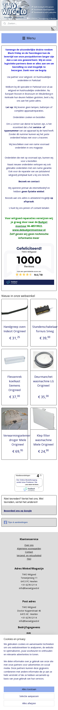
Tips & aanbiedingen (16, 522)
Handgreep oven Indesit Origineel (15, 329)
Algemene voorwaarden (29, 548)
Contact (29, 551)
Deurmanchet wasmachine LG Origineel (43, 381)
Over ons (29, 545)
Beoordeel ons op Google (18, 510)
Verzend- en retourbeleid (29, 555)
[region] (29, 662)
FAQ (29, 558)
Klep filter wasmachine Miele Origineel (43, 440)
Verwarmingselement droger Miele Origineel (17, 440)
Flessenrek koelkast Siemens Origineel (14, 383)
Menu (29, 38)
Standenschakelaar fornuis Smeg (45, 329)
